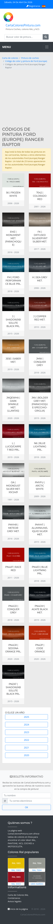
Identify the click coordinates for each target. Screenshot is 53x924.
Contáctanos (14, 898)
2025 (26, 717)
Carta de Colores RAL (18, 894)
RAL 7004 (37, 864)
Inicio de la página (18, 909)
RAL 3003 (16, 878)
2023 (26, 732)
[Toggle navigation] (47, 47)
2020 (26, 755)
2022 (26, 739)
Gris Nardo (37, 878)
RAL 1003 (16, 864)
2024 (26, 724)
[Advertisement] (26, 98)
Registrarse (33, 6)
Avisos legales (14, 901)
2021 (26, 747)
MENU (6, 47)
